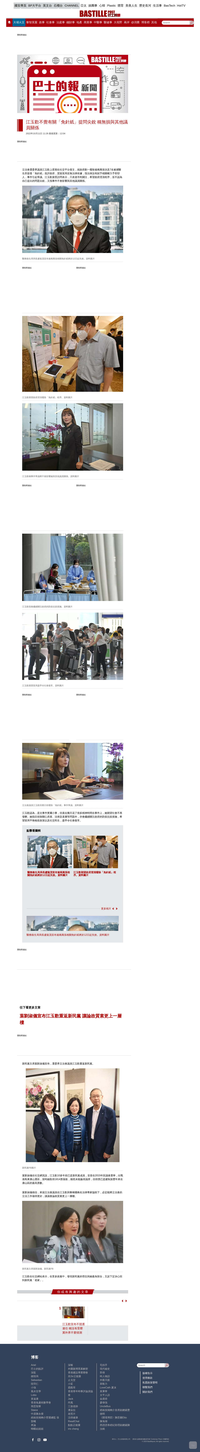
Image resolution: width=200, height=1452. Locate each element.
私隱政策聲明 (150, 1382)
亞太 (84, 5)
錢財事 (70, 22)
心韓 (102, 5)
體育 (121, 5)
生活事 (157, 5)
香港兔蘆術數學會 (41, 1402)
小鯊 (70, 1383)
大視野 (118, 22)
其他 (154, 22)
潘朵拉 (71, 1410)
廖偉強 (103, 1402)
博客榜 (145, 22)
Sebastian (36, 1380)
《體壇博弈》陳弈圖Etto (113, 1417)
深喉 (70, 1365)
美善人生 (131, 5)
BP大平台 (34, 5)
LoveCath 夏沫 (108, 1387)
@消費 (135, 22)
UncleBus (105, 1406)
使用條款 (147, 1378)
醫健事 (108, 22)
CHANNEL (72, 5)
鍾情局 (34, 1376)
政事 (42, 22)
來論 (33, 1425)
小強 (33, 1387)
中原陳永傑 (37, 1413)
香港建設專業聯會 (78, 1372)
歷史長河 (145, 5)
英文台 (47, 5)
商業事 (88, 22)
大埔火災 (19, 22)
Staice (34, 1410)
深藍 (33, 1372)
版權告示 (147, 1373)
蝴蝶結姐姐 (37, 1428)
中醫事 (98, 22)
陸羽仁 (34, 1383)
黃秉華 (103, 1391)
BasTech (169, 5)
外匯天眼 (105, 1380)
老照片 (71, 1413)
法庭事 (60, 22)
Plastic (111, 5)
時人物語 (105, 1376)
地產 (79, 22)
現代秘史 (105, 1368)
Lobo (34, 1395)
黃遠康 (34, 1398)
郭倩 (102, 1372)
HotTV (181, 5)
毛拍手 (103, 1365)
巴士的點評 (37, 1368)
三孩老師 (73, 1406)
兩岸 (127, 22)
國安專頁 (20, 5)
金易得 (103, 1398)
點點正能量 (74, 1425)
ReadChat (73, 1421)
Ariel (33, 1365)
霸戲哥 (71, 1387)
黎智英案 (32, 22)
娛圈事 (92, 5)
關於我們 (147, 1392)
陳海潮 (103, 1421)
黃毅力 (103, 1383)
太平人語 (105, 1395)
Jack (70, 1398)
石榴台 (58, 5)
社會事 (50, 22)
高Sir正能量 (74, 1376)
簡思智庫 (36, 1406)
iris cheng (73, 1428)
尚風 (70, 1402)
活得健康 (73, 1417)
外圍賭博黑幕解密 (78, 1368)
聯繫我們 (147, 1387)
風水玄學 (36, 1391)
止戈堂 (71, 1380)
